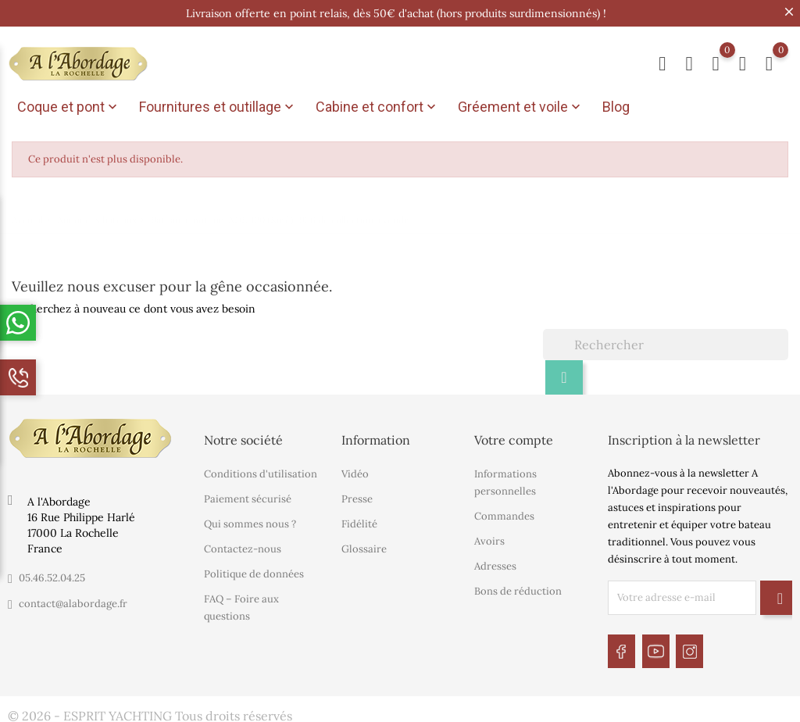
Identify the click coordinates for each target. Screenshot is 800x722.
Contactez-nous (242, 545)
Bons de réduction (518, 588)
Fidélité (359, 520)
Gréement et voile (521, 107)
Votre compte (513, 437)
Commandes (504, 513)
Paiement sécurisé (247, 495)
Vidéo (355, 470)
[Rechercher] (665, 341)
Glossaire (364, 545)
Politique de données (254, 570)
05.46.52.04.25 (52, 574)
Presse (357, 495)
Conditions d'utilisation (260, 470)
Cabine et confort (377, 107)
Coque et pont (68, 107)
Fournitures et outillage (218, 107)
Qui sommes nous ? (250, 520)
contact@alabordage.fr (73, 600)
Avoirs (489, 538)
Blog (616, 106)
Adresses (495, 563)
